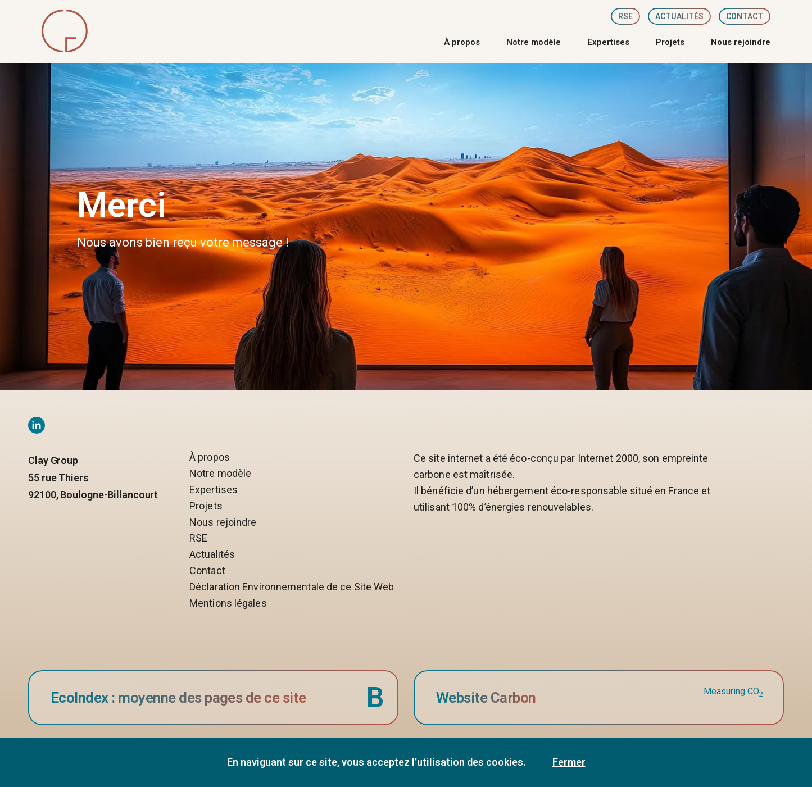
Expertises (608, 42)
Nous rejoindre (740, 42)
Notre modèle (533, 42)
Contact (744, 16)
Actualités (679, 16)
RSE (625, 16)
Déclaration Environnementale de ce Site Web (291, 587)
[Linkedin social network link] (36, 425)
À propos (462, 42)
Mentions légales (228, 603)
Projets (670, 42)
